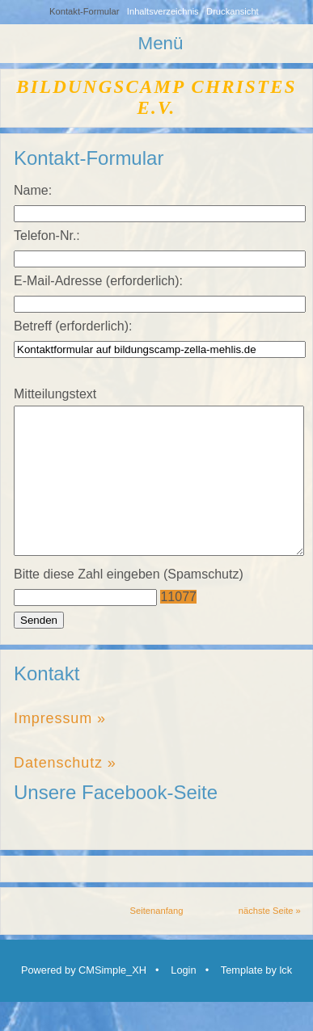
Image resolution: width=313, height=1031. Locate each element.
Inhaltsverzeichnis (163, 11)
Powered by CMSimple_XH (83, 999)
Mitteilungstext (55, 394)
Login (183, 999)
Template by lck (256, 999)
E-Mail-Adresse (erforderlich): (98, 281)
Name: (33, 190)
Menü (160, 43)
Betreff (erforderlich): (73, 326)
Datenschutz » (65, 792)
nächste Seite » (270, 940)
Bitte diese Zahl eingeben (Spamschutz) (128, 603)
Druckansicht (232, 11)
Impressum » (60, 747)
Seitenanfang (157, 940)
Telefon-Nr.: (47, 235)
